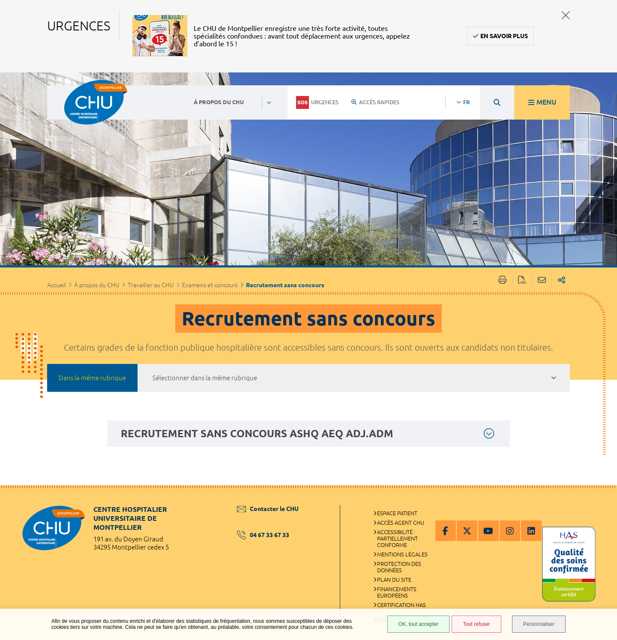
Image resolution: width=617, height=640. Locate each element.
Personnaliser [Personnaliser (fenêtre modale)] (538, 624)
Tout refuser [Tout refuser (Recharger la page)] (476, 624)
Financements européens (396, 592)
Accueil (56, 285)
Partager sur (561, 280)
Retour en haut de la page (602, 502)
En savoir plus (504, 36)
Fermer (566, 15)
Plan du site (394, 580)
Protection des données (399, 567)
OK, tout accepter (418, 624)
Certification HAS (401, 605)
